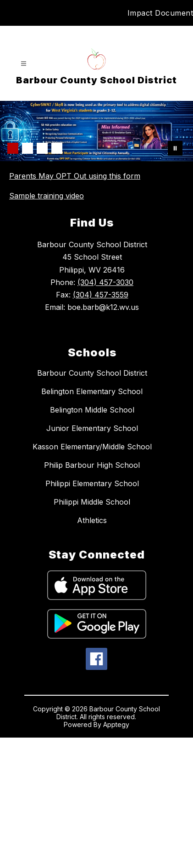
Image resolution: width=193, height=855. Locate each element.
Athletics (92, 637)
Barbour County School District (92, 490)
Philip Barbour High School (92, 582)
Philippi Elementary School (92, 600)
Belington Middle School (92, 527)
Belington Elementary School (92, 508)
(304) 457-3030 (105, 399)
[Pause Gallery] (175, 148)
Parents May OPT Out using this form (74, 175)
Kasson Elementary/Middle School (92, 564)
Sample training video (46, 195)
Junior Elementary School (92, 545)
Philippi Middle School (92, 619)
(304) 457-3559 (100, 412)
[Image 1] (12, 148)
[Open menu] (23, 63)
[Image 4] (56, 148)
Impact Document (160, 12)
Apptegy (116, 842)
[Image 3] (42, 148)
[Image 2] (27, 148)
